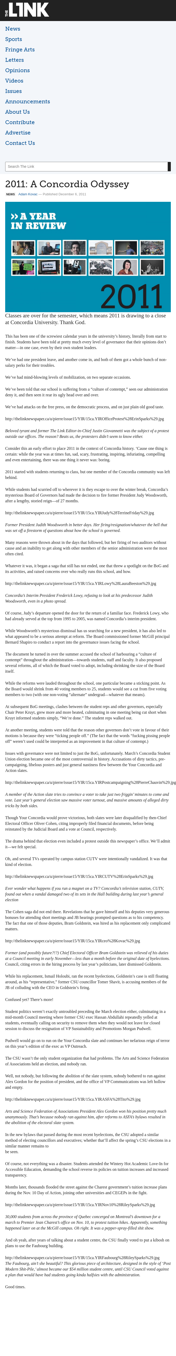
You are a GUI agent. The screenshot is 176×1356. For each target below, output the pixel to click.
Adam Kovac (28, 194)
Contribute (20, 122)
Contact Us (20, 143)
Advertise (18, 132)
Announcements (27, 101)
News (12, 28)
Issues (13, 91)
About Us (17, 112)
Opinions (17, 70)
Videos (14, 80)
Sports (13, 39)
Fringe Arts (20, 49)
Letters (14, 60)
